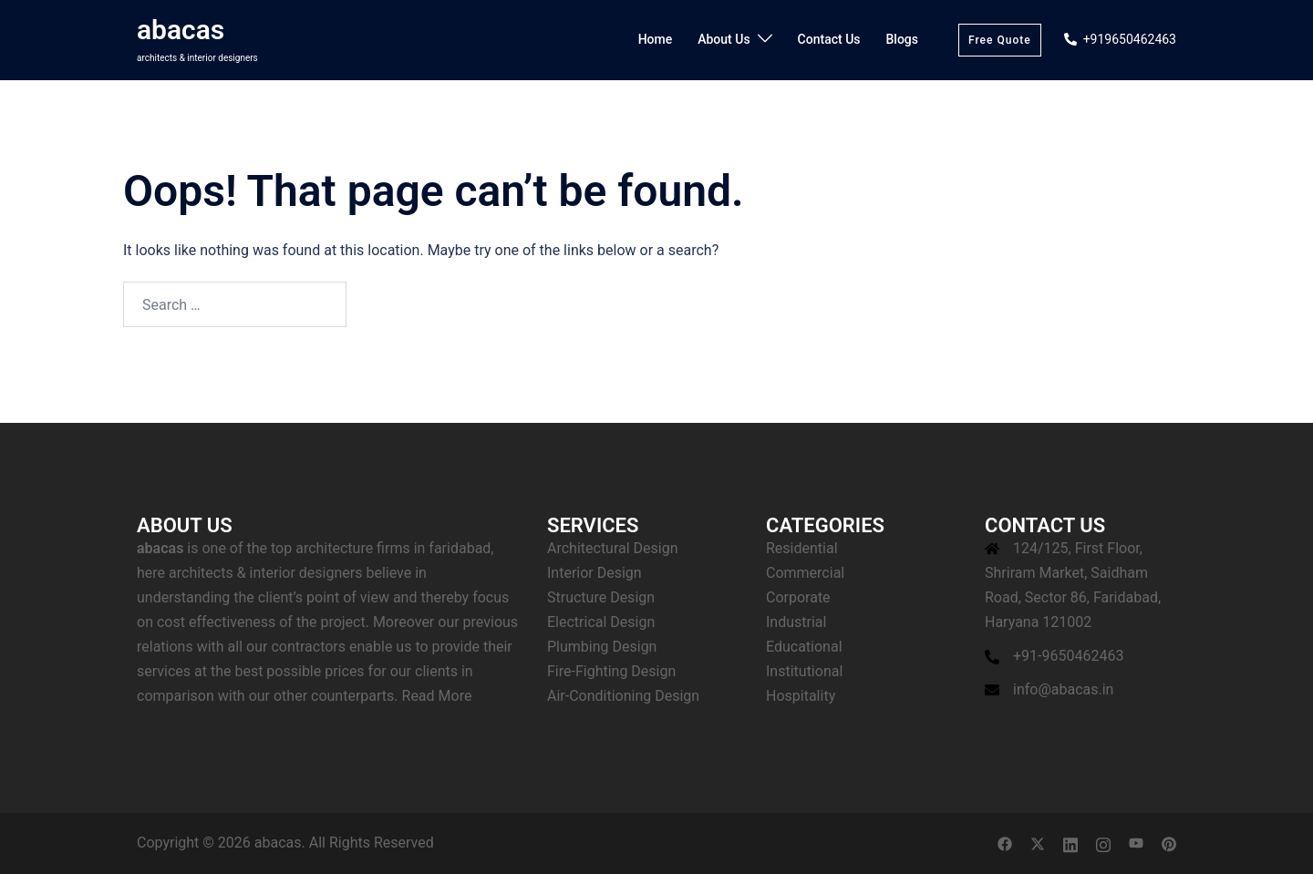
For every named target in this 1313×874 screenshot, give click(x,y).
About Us (724, 39)
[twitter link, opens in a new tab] (1037, 842)
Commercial (805, 572)
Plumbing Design (601, 646)
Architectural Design (612, 548)
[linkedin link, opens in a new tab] (1070, 842)
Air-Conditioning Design (623, 695)
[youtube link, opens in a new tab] (1136, 842)
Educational (804, 646)
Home (655, 39)
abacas (180, 30)
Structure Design (601, 597)
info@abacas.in (1063, 689)
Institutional (804, 671)
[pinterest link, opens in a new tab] (1169, 842)
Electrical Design (601, 622)
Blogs (902, 39)
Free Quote (999, 40)
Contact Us (829, 39)
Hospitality (800, 695)
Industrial (796, 622)
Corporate (798, 597)
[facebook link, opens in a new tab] (1005, 842)
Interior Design (594, 572)
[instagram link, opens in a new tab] (1103, 842)
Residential (802, 548)
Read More (437, 695)
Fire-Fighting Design (611, 671)
